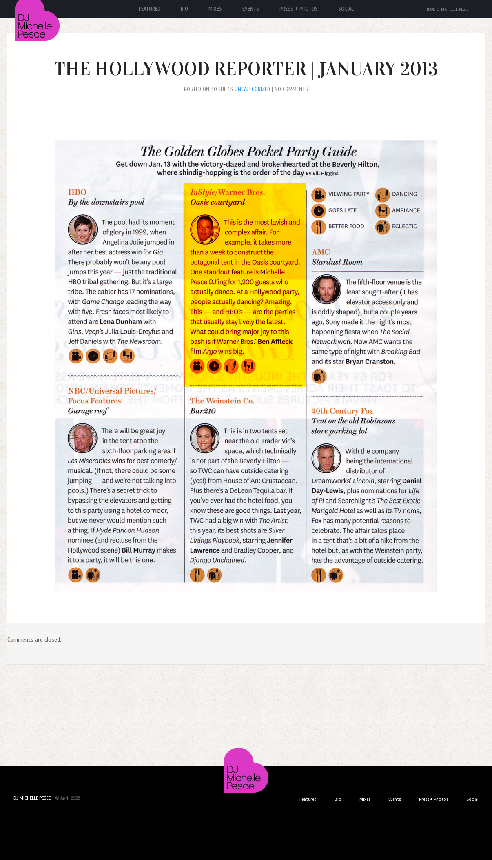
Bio (184, 9)
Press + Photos (298, 9)
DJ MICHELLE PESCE (32, 798)
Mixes (215, 9)
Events (250, 9)
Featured (149, 9)
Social (346, 9)
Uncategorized (252, 89)
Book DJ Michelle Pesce (447, 9)
